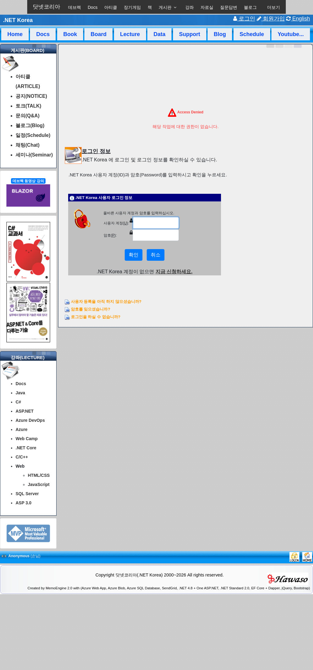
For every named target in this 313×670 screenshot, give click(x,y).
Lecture (130, 34)
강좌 (189, 7)
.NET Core (26, 447)
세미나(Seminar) (34, 154)
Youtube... (291, 34)
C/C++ (22, 457)
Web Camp (27, 438)
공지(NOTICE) (31, 96)
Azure (22, 429)
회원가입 (271, 19)
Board (98, 34)
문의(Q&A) (27, 115)
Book (70, 34)
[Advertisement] (156, 654)
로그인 (244, 19)
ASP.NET (25, 411)
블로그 (250, 7)
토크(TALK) (28, 106)
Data (159, 34)
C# (18, 401)
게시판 (165, 7)
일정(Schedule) (33, 135)
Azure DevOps (30, 420)
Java (20, 392)
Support (189, 34)
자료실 (207, 7)
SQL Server (27, 493)
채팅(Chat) (27, 145)
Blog (220, 34)
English (298, 19)
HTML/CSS (39, 475)
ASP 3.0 (23, 502)
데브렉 (74, 7)
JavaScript (39, 484)
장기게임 (132, 7)
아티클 (110, 7)
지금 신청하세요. (174, 271)
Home (15, 34)
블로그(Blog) (30, 125)
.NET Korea (18, 20)
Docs (93, 7)
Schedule (252, 34)
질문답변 (228, 7)
